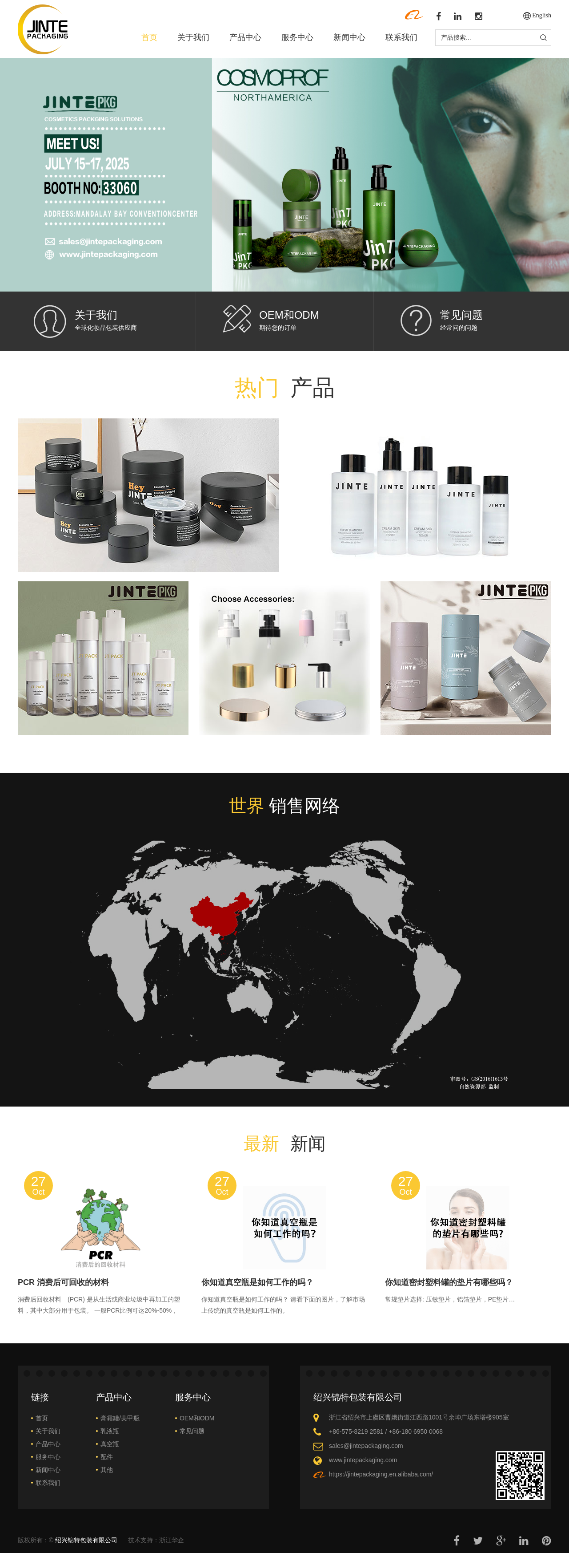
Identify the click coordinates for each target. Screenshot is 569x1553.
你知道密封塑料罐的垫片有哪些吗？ (449, 1282)
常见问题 (461, 315)
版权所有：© (67, 1540)
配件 (106, 1456)
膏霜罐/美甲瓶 (120, 1418)
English (541, 15)
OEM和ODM (289, 315)
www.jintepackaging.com (363, 1460)
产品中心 (245, 37)
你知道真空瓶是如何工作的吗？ (257, 1282)
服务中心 (297, 37)
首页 (149, 37)
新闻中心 (349, 37)
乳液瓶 (109, 1431)
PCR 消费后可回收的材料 (63, 1282)
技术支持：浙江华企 (156, 1540)
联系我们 (401, 37)
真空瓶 (109, 1444)
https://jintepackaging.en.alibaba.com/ (381, 1474)
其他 (106, 1469)
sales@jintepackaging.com (366, 1445)
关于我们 (193, 37)
